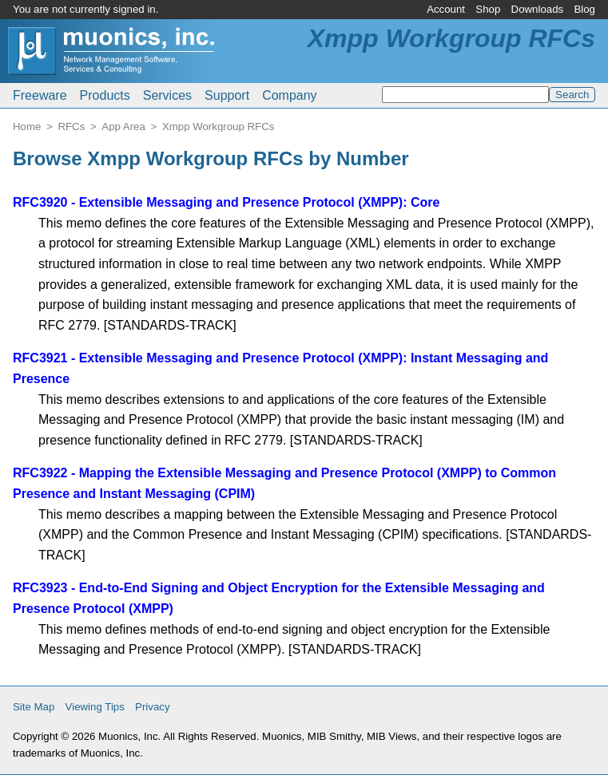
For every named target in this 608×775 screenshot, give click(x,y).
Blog (584, 9)
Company (289, 95)
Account (446, 9)
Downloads (537, 9)
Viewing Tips (95, 707)
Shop (487, 9)
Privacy (152, 707)
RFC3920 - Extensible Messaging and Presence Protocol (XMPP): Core (226, 202)
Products (105, 95)
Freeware (40, 95)
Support (227, 95)
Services (167, 95)
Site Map (33, 707)
